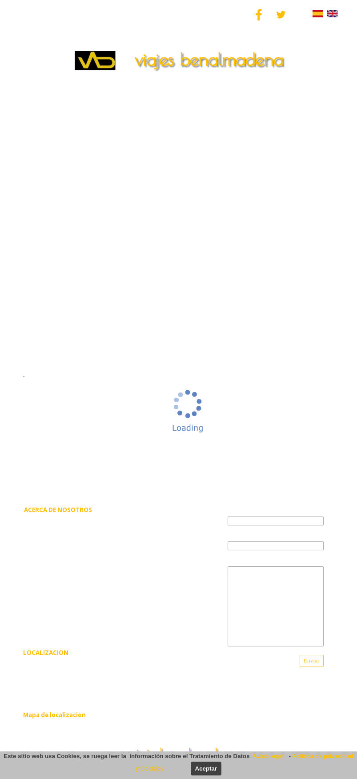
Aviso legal (270, 756)
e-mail (236, 535)
